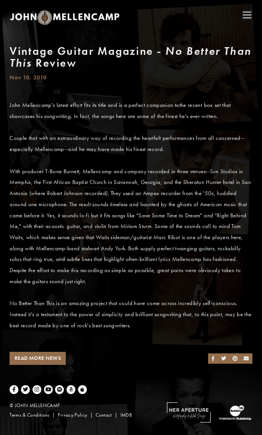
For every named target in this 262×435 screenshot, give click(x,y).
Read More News (38, 358)
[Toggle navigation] (247, 15)
